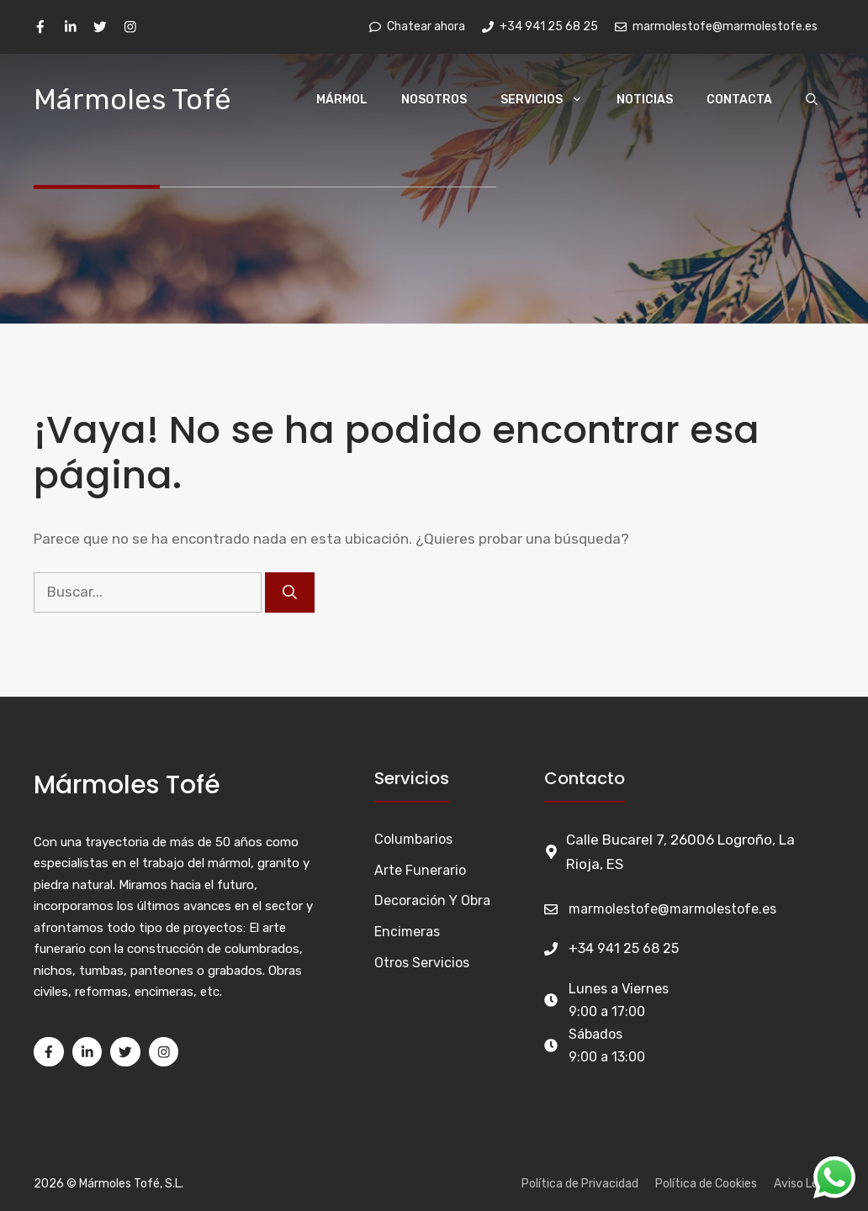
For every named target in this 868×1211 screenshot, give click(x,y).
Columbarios (413, 839)
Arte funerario (420, 870)
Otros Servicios (421, 963)
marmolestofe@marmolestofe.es (672, 909)
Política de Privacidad (579, 1184)
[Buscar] (290, 592)
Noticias (645, 99)
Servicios (550, 100)
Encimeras (407, 932)
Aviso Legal (804, 1184)
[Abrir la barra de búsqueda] (811, 100)
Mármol (342, 99)
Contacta (739, 99)
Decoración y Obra (432, 900)
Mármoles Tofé (132, 99)
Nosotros (434, 99)
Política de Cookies (706, 1184)
